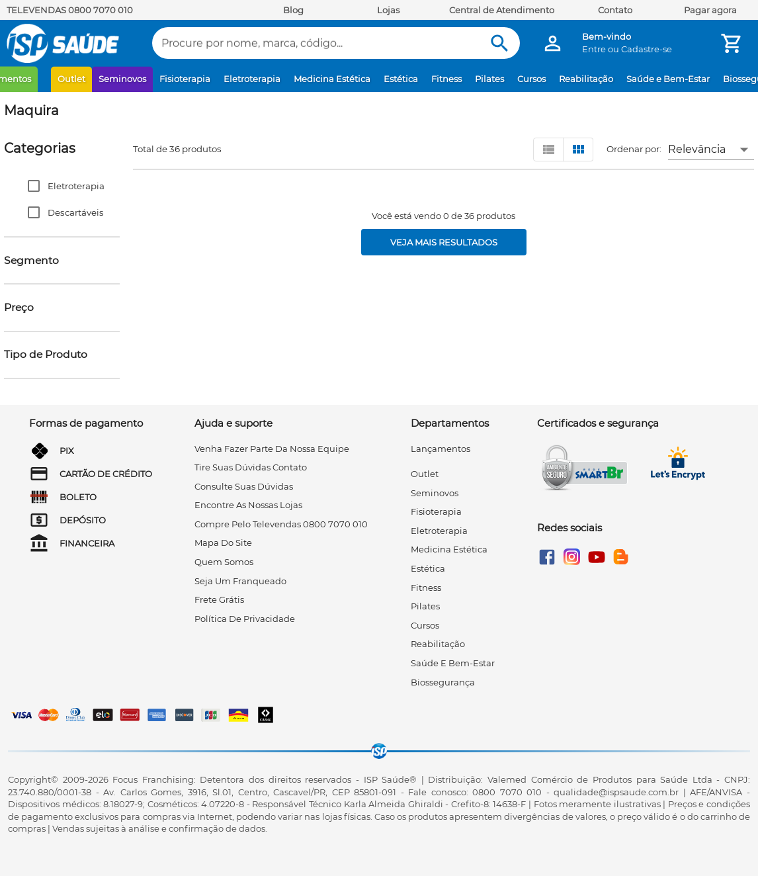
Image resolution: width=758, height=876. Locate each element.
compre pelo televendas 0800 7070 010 (281, 524)
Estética (401, 78)
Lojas (388, 10)
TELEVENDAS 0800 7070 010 (70, 10)
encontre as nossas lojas (248, 505)
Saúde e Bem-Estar (668, 78)
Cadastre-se (646, 49)
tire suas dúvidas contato (250, 467)
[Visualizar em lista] (548, 149)
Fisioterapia (184, 78)
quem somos (223, 561)
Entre (594, 49)
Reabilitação (586, 78)
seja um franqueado (240, 581)
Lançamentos (440, 448)
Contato (615, 10)
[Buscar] (499, 43)
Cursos (531, 78)
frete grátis (219, 599)
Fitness (446, 78)
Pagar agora (710, 10)
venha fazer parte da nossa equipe (271, 448)
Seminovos (122, 78)
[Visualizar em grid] (578, 149)
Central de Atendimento (501, 10)
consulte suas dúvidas (243, 486)
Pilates (489, 78)
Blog (293, 10)
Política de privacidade (244, 618)
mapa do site (223, 542)
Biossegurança (443, 682)
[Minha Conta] (552, 43)
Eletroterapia (252, 78)
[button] (62, 186)
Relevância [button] (697, 149)
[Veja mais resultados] (443, 242)
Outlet (71, 78)
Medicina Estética (332, 78)
